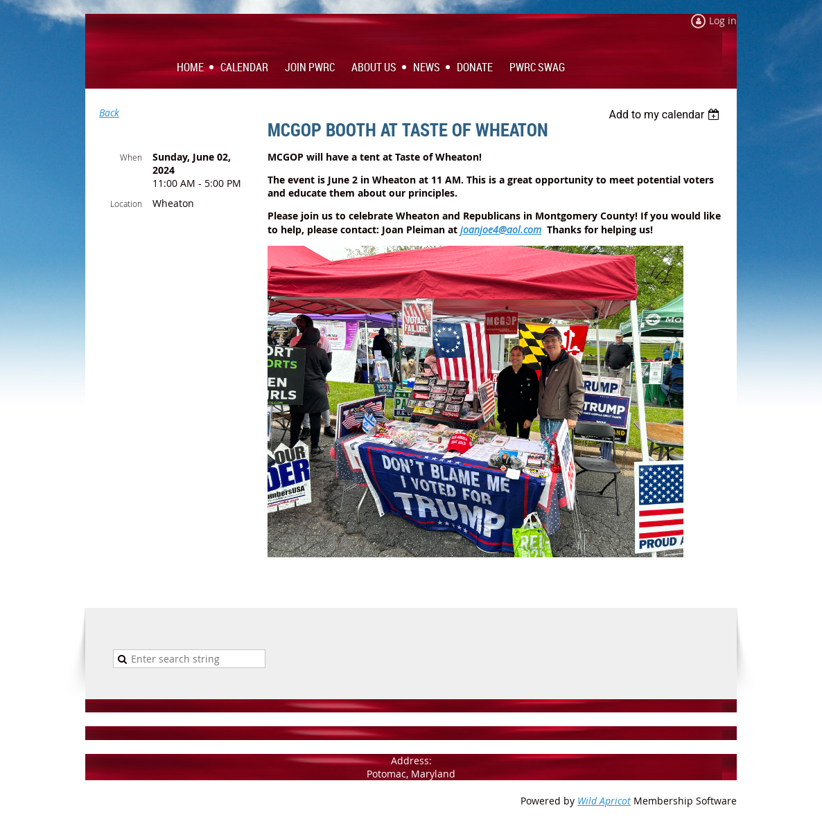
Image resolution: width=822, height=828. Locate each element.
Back (109, 112)
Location (126, 203)
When (131, 157)
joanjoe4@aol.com (500, 229)
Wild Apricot (604, 800)
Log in (723, 20)
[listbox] (666, 114)
